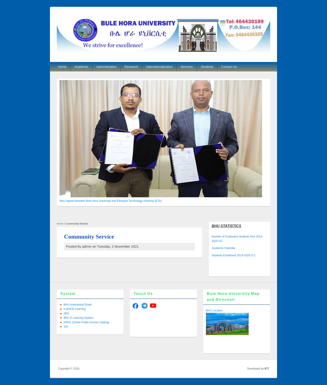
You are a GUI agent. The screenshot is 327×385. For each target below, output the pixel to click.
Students (207, 67)
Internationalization (159, 67)
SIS (66, 326)
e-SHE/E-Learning (75, 309)
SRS (66, 313)
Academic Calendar (223, 248)
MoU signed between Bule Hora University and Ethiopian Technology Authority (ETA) (110, 200)
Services (187, 67)
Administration (106, 67)
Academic (81, 67)
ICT (267, 368)
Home (62, 67)
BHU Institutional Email (78, 304)
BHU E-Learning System (78, 317)
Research (131, 67)
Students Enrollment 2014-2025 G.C (233, 255)
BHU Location (214, 310)
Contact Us (229, 67)
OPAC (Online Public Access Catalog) (86, 322)
